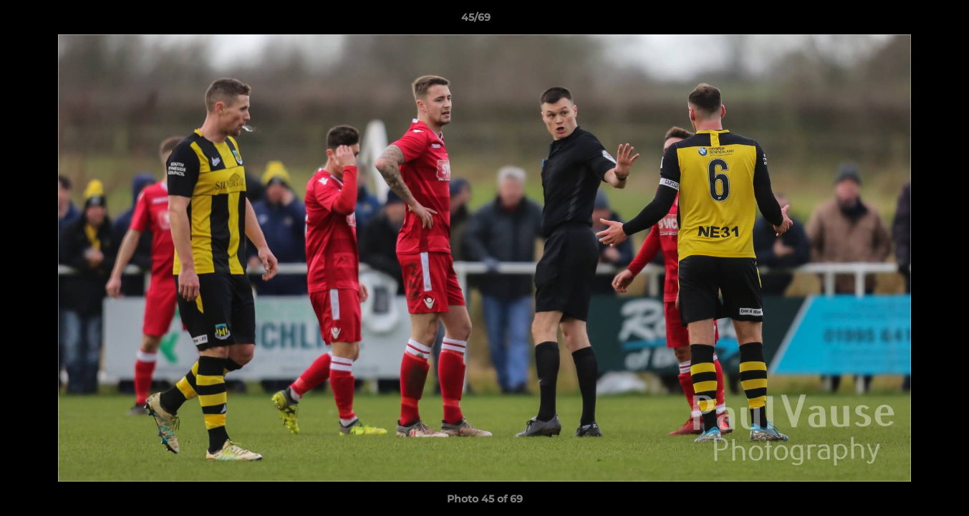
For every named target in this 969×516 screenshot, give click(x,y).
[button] (908, 20)
